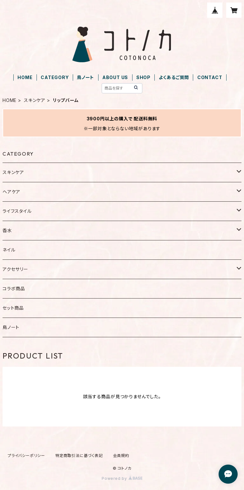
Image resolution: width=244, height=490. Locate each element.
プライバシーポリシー (26, 455)
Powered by (122, 478)
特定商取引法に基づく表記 (79, 455)
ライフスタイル (17, 211)
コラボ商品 (14, 288)
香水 (7, 230)
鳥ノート (85, 77)
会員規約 (121, 455)
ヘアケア (11, 191)
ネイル (9, 249)
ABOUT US (115, 77)
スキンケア (34, 100)
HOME (24, 77)
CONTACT (209, 77)
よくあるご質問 (174, 77)
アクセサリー (15, 269)
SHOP (143, 77)
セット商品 (13, 308)
